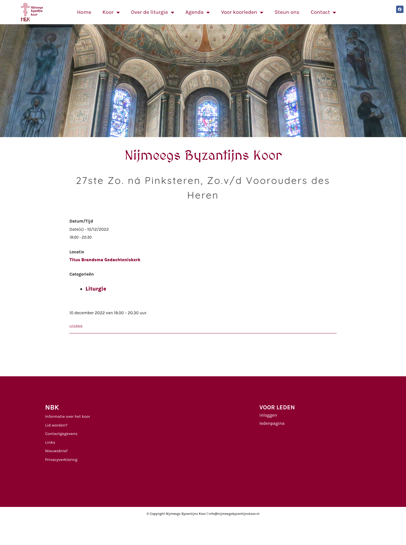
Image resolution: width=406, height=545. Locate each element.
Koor (111, 12)
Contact (323, 12)
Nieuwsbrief (56, 451)
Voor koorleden (242, 12)
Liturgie (95, 289)
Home (84, 12)
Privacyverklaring (61, 459)
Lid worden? (56, 425)
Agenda (198, 12)
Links (50, 442)
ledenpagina (271, 423)
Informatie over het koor (67, 416)
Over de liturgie (152, 12)
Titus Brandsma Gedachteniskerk (104, 259)
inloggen (268, 415)
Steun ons (287, 12)
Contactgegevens (61, 433)
